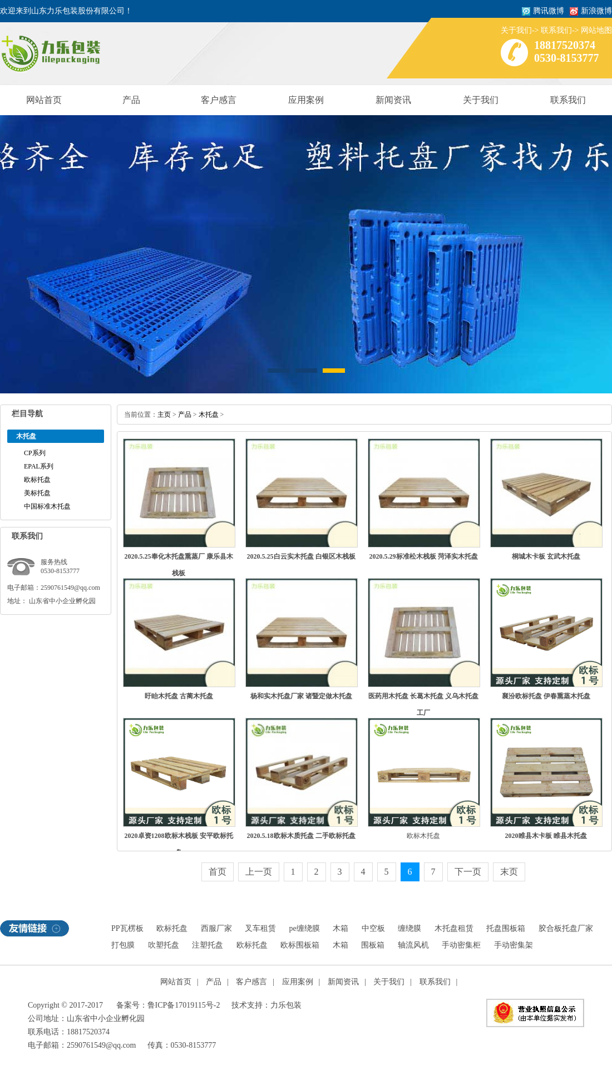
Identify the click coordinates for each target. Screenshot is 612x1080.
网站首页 (44, 100)
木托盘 (209, 414)
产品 (131, 100)
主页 (164, 414)
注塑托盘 (207, 945)
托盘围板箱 (505, 928)
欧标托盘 (37, 480)
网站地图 (596, 30)
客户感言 (218, 100)
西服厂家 (216, 928)
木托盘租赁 (454, 928)
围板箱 (372, 945)
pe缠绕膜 (304, 928)
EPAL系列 (38, 466)
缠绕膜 (409, 928)
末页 (509, 871)
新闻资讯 (393, 100)
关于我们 (516, 30)
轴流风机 (413, 945)
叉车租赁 (260, 928)
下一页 (468, 871)
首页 (217, 871)
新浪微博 (596, 11)
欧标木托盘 (423, 836)
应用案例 (306, 100)
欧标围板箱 (299, 945)
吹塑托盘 (163, 945)
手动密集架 (513, 945)
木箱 (340, 928)
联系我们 (556, 30)
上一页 (258, 871)
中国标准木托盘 (47, 506)
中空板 (373, 928)
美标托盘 (37, 493)
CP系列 (35, 453)
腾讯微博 (548, 11)
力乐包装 (286, 1005)
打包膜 (123, 945)
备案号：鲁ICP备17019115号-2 (168, 1005)
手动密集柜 (461, 945)
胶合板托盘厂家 (566, 928)
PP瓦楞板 (127, 928)
